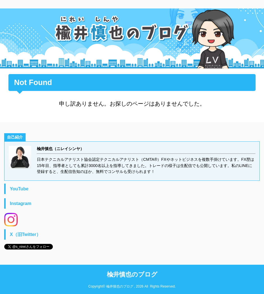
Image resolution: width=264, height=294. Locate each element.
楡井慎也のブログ (132, 274)
